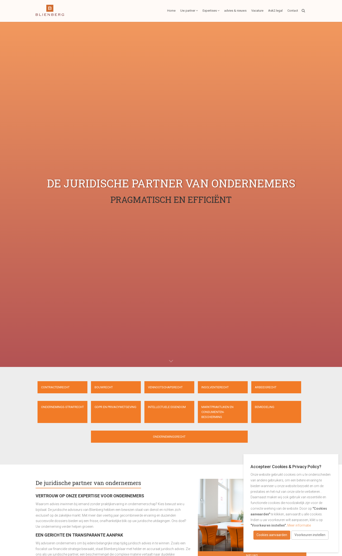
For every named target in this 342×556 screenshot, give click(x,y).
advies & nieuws (235, 10)
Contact (292, 10)
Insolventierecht (215, 387)
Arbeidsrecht (265, 387)
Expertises (211, 10)
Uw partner (189, 10)
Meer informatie (299, 525)
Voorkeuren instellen (309, 535)
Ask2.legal (275, 10)
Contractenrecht (55, 387)
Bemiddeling (264, 407)
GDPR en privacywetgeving (115, 407)
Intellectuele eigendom (167, 407)
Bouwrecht (104, 387)
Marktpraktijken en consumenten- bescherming (217, 412)
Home (171, 10)
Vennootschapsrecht (165, 387)
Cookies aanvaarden (271, 535)
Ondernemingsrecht (169, 436)
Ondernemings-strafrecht (62, 407)
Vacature (257, 10)
